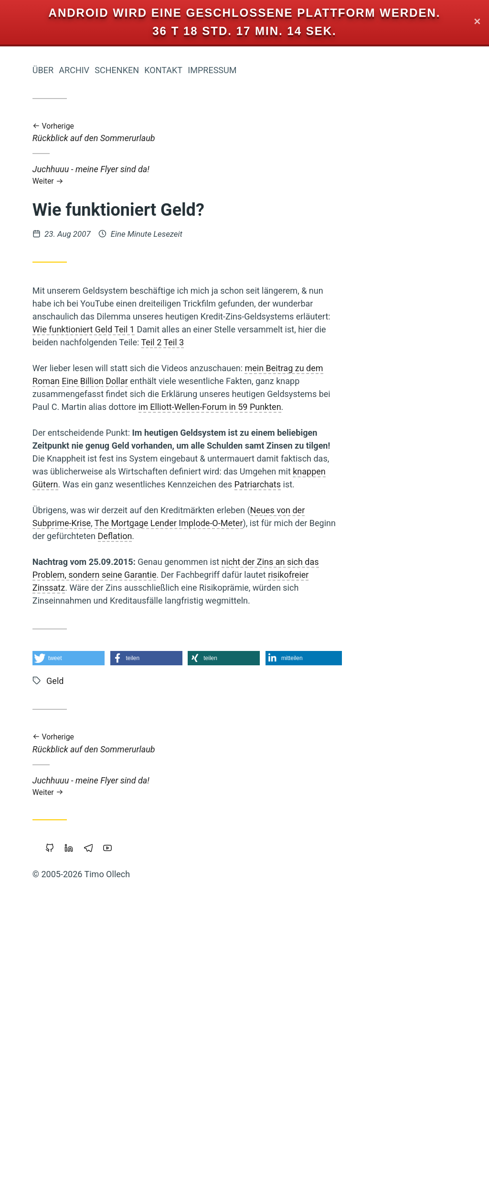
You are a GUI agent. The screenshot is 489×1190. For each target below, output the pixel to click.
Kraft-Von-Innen (104, 1020)
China (99, 506)
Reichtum (84, 672)
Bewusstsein (91, 869)
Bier (127, 1083)
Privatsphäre (52, 1052)
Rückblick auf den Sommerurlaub (324, 133)
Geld (102, 707)
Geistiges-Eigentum (67, 810)
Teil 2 (289, 342)
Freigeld (50, 954)
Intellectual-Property (99, 521)
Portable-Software (103, 1067)
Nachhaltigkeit (107, 491)
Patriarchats (395, 484)
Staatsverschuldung (73, 689)
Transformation (63, 1115)
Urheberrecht (46, 825)
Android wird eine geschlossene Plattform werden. (245, 12)
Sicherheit (95, 1163)
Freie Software (106, 621)
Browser (120, 1004)
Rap (127, 1163)
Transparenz (44, 571)
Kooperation (77, 537)
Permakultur (78, 761)
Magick (120, 537)
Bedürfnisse (111, 1147)
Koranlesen (115, 458)
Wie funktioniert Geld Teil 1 (221, 329)
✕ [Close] (477, 22)
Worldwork (109, 988)
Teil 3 (311, 342)
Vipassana (88, 954)
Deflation (252, 536)
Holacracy (70, 657)
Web (75, 506)
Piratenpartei (80, 938)
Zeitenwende (74, 440)
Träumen (77, 726)
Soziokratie (39, 778)
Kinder (122, 474)
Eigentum (82, 1131)
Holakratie (51, 422)
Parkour (120, 672)
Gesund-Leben (81, 554)
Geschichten (112, 778)
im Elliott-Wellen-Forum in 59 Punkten (347, 407)
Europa (120, 761)
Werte (104, 1083)
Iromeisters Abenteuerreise (82, 167)
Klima (76, 707)
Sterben (119, 571)
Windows (71, 1083)
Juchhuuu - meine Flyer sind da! (324, 175)
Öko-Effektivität (56, 604)
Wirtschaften (95, 845)
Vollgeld (120, 825)
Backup (88, 825)
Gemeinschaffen (101, 970)
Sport (124, 506)
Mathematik (114, 657)
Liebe (123, 604)
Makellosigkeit (57, 923)
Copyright (49, 1067)
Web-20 (121, 938)
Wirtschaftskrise (49, 987)
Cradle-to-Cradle (60, 795)
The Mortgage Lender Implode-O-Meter (306, 523)
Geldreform (61, 744)
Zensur (121, 440)
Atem (97, 604)
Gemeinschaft (59, 458)
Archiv (211, 70)
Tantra (122, 1035)
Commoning (49, 490)
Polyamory (82, 1004)
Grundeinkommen (101, 907)
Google (121, 890)
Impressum (349, 70)
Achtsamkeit (59, 1147)
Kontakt (301, 70)
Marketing (37, 1097)
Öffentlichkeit (43, 1020)
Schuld (87, 571)
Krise (123, 554)
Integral (48, 639)
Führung (89, 1035)
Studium (120, 1131)
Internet (116, 726)
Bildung (58, 620)
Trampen (118, 1114)
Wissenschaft (107, 588)
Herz (123, 689)
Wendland (36, 939)
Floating (74, 1098)
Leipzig (120, 810)
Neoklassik (114, 1098)
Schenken (254, 70)
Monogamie (53, 588)
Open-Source (109, 1052)
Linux (123, 954)
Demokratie (101, 639)
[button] (206, 658)
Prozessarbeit (104, 423)
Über (180, 70)
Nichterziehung (77, 474)
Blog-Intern (114, 795)
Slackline (32, 657)
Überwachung (73, 891)
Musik (48, 708)
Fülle (74, 778)
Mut (126, 707)
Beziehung (113, 923)
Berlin (59, 1035)
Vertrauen (112, 744)
